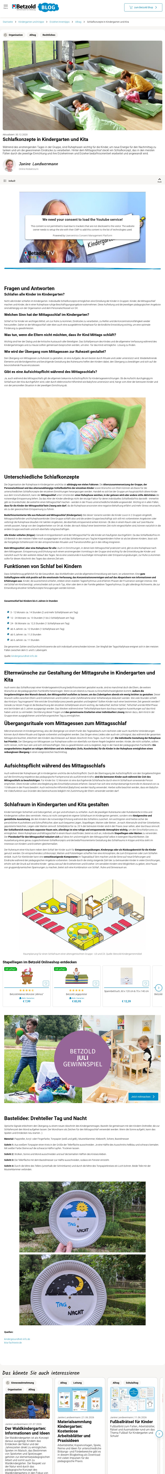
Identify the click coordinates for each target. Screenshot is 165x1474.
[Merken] (46, 983)
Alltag (78, 22)
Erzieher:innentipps (60, 22)
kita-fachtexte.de (13, 1342)
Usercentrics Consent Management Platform (89, 235)
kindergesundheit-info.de (24, 656)
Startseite (8, 22)
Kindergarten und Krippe (31, 22)
